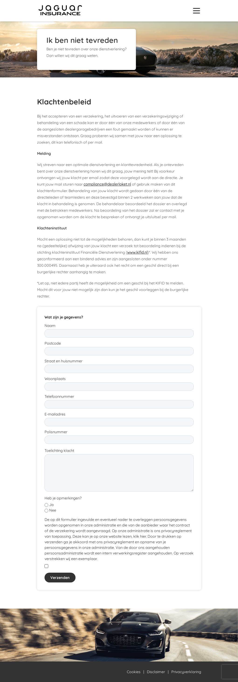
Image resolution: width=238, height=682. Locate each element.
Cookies (134, 671)
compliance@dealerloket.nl (107, 184)
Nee (52, 510)
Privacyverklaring (186, 671)
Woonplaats (55, 378)
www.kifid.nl (137, 252)
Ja (51, 504)
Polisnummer (56, 431)
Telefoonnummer (59, 396)
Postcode (53, 343)
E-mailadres (55, 414)
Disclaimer (156, 671)
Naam (50, 325)
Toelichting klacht (59, 450)
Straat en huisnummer (64, 361)
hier (143, 536)
